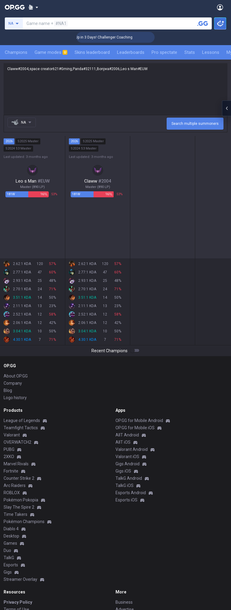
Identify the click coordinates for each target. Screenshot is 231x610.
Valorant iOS (127, 456)
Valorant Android (132, 449)
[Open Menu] (220, 7)
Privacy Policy (18, 602)
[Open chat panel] (226, 108)
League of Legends (22, 420)
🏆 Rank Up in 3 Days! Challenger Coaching (109, 37)
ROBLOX (12, 492)
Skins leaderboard (92, 52)
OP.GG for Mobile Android (139, 420)
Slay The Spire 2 (19, 507)
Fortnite (11, 471)
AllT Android (127, 435)
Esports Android (131, 492)
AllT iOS (123, 442)
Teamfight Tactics (21, 427)
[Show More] (33, 7)
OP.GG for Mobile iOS (135, 427)
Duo (7, 550)
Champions (16, 52)
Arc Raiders (15, 485)
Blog (8, 390)
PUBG (9, 449)
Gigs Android (128, 463)
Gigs (8, 572)
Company (13, 383)
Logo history (15, 397)
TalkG (9, 557)
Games (10, 543)
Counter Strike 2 (19, 478)
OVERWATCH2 (17, 442)
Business (124, 602)
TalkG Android (129, 478)
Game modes (51, 52)
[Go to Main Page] (15, 7)
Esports (11, 564)
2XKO (9, 456)
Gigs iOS (123, 471)
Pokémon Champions (24, 521)
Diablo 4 (11, 528)
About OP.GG (16, 376)
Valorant (12, 435)
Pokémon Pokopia (21, 500)
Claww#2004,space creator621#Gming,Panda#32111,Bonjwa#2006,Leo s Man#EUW (115, 89)
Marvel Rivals (16, 463)
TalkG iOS (125, 485)
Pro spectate (164, 52)
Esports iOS (126, 500)
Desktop (11, 536)
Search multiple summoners (195, 124)
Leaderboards (130, 52)
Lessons (210, 52)
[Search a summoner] (203, 23)
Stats (189, 52)
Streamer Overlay (20, 579)
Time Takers (15, 514)
